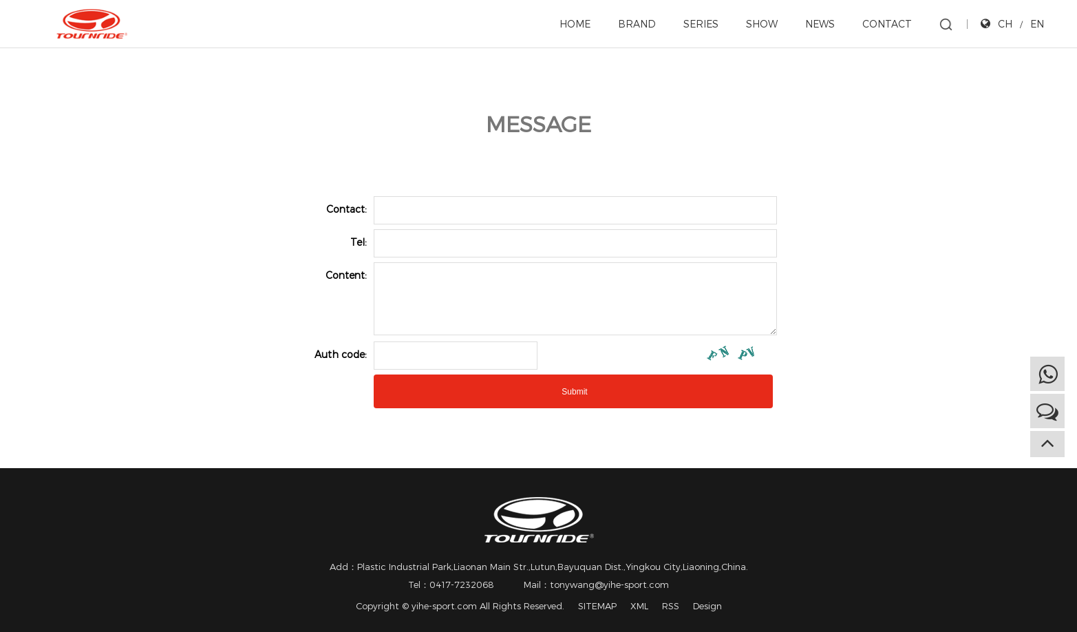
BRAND (637, 24)
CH (1005, 24)
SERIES (700, 24)
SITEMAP (597, 605)
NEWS (820, 24)
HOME (574, 24)
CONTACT (887, 24)
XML (639, 605)
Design (707, 605)
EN (1037, 24)
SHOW (762, 24)
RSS (670, 605)
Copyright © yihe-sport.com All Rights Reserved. (460, 605)
